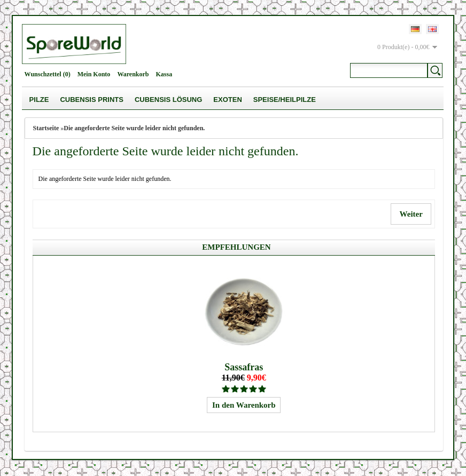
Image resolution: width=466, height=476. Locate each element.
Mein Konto (94, 74)
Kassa (164, 74)
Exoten (227, 100)
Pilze (39, 100)
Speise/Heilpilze (284, 100)
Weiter (411, 214)
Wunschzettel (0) (48, 74)
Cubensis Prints (91, 100)
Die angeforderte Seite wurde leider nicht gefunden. (134, 128)
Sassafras (243, 367)
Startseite (46, 128)
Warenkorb (133, 74)
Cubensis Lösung (168, 100)
